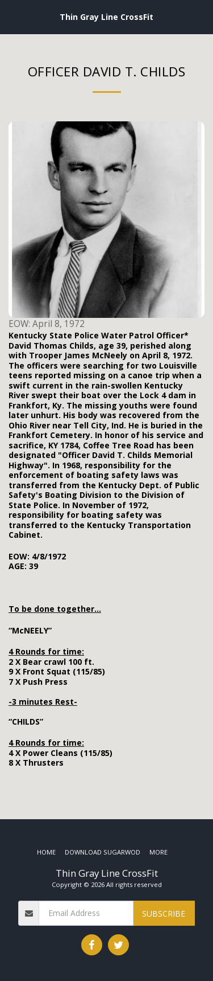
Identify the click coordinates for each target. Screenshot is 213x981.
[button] (12, 16)
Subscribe (163, 913)
